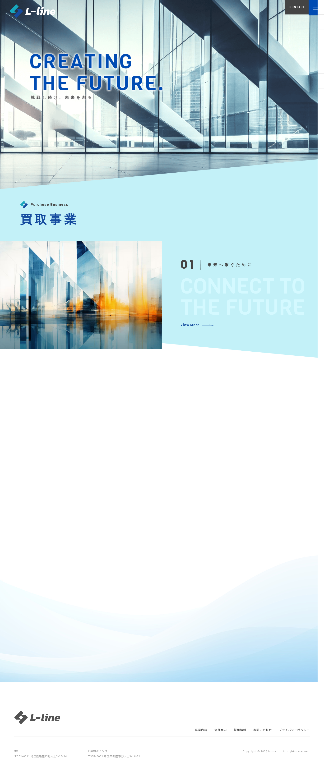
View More (189, 325)
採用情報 (231, 732)
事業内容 (189, 732)
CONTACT (279, 11)
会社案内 (210, 732)
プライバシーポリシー (292, 732)
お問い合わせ (256, 732)
